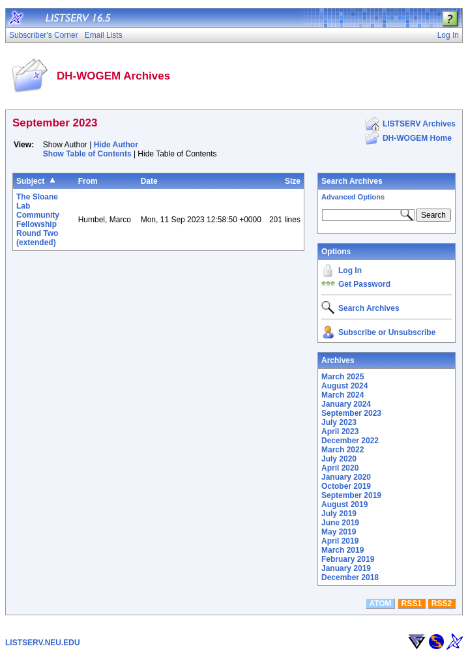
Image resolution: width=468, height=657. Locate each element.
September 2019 (351, 495)
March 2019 (342, 550)
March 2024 (342, 395)
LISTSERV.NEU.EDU (42, 642)
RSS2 (441, 603)
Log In (350, 270)
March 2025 (342, 376)
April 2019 (339, 541)
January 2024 (346, 404)
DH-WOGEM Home (417, 138)
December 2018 (350, 577)
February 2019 (347, 559)
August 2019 (344, 504)
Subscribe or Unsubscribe (386, 332)
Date (149, 181)
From (88, 181)
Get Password (364, 284)
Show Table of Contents (87, 153)
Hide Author (116, 144)
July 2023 (339, 422)
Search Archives (352, 181)
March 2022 (342, 449)
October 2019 (346, 486)
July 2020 (339, 458)
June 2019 (340, 522)
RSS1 (412, 603)
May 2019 (338, 531)
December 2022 (350, 440)
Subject (30, 181)
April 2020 (339, 468)
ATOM (380, 603)
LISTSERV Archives (419, 123)
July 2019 (339, 513)
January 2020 (346, 477)
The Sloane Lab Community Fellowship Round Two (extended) (37, 219)
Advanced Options (353, 197)
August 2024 (344, 385)
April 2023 (339, 431)
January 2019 (346, 568)
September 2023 (351, 413)
